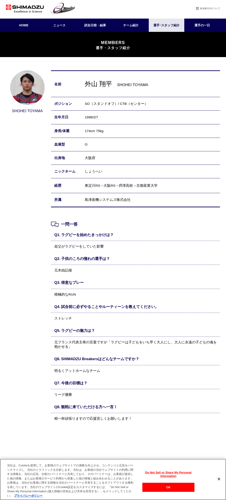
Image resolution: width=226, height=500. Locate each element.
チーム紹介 (131, 25)
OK (168, 490)
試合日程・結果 (95, 25)
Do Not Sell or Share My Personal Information (168, 477)
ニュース (59, 25)
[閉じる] (219, 482)
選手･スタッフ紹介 (166, 25)
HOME (23, 25)
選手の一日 (202, 25)
